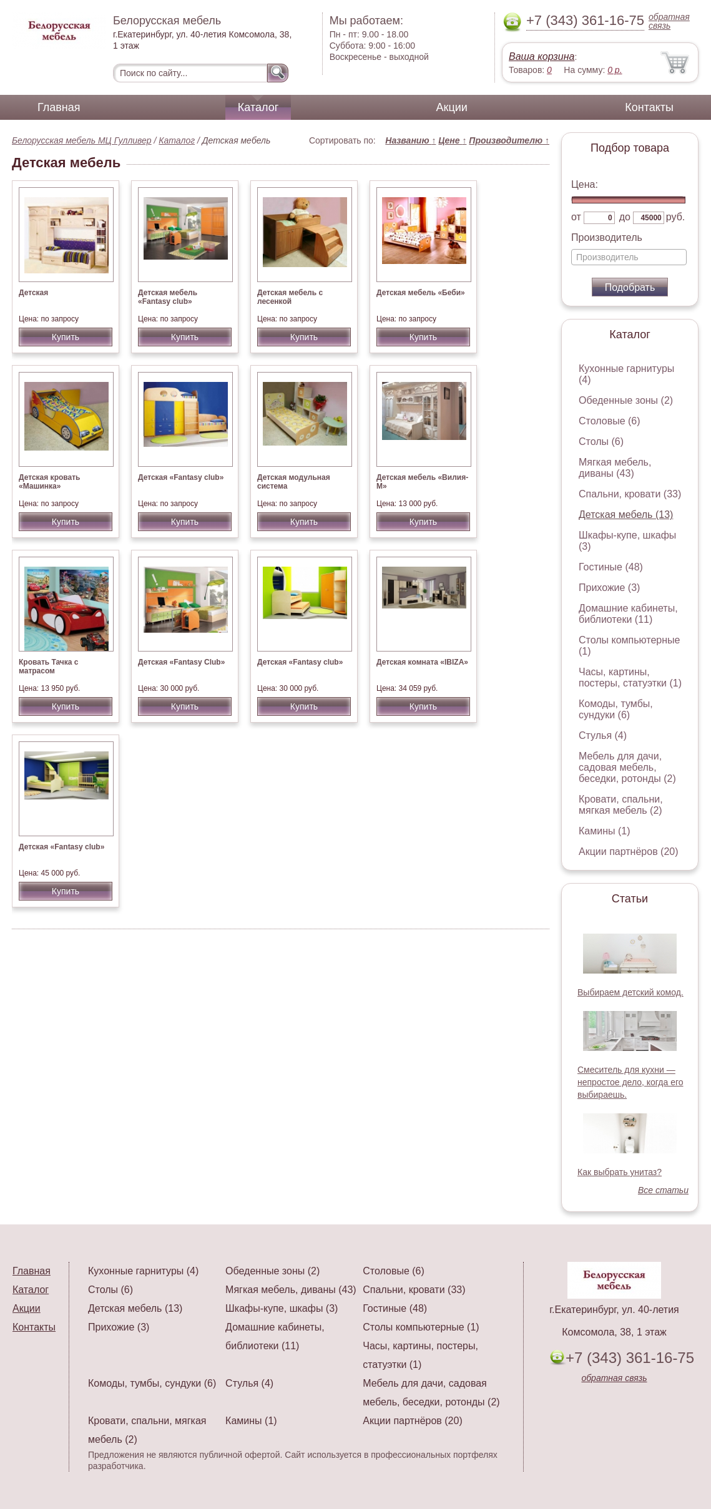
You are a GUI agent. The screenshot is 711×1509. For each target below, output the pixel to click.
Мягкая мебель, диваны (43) (615, 468)
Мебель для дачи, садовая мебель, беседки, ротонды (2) (627, 767)
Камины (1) (604, 831)
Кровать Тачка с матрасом (49, 666)
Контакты (649, 107)
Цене (452, 140)
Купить (65, 337)
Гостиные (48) (611, 567)
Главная (59, 107)
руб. (675, 217)
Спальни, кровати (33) (630, 494)
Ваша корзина (541, 56)
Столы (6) (601, 441)
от (576, 217)
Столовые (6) (609, 421)
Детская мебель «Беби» (420, 292)
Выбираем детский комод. (630, 992)
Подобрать (630, 287)
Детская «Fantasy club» (180, 477)
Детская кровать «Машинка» (49, 482)
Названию (410, 140)
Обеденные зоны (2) (626, 400)
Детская (33, 292)
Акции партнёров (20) (629, 851)
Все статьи (663, 1190)
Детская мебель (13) (626, 514)
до (624, 217)
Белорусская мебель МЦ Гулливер (82, 140)
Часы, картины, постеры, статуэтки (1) (630, 677)
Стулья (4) (603, 735)
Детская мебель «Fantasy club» (167, 297)
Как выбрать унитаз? (619, 1172)
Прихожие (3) (609, 587)
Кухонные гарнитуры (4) (143, 1271)
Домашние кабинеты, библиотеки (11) (628, 614)
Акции (452, 107)
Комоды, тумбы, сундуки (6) (616, 709)
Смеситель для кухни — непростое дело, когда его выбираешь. (630, 1082)
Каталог (258, 107)
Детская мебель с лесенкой (290, 297)
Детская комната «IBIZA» (422, 662)
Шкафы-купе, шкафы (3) (281, 1308)
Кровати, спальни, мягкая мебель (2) (621, 805)
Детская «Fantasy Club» (181, 662)
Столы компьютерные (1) (421, 1327)
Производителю (509, 140)
